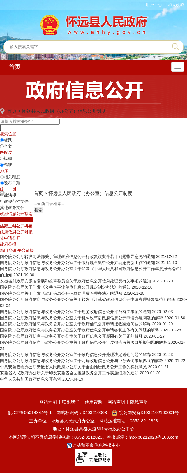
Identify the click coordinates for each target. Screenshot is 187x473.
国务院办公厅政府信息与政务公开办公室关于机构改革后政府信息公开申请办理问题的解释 (81, 317)
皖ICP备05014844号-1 (30, 412)
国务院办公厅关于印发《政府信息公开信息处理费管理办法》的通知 (61, 293)
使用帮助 (93, 401)
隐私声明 (139, 401)
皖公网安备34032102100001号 (145, 412)
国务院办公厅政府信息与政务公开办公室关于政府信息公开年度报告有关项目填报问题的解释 (83, 342)
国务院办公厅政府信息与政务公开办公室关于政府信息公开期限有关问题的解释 (71, 336)
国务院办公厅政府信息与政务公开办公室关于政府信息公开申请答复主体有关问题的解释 (79, 330)
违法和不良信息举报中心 (93, 445)
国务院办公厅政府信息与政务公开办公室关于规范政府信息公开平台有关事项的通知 (75, 311)
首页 (14, 67)
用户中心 (154, 4)
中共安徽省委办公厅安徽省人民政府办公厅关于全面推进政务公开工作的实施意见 (73, 366)
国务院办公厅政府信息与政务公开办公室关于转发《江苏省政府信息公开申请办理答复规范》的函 (87, 299)
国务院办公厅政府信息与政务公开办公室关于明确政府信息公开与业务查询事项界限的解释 (81, 360)
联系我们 (71, 401)
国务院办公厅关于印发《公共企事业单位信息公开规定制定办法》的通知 (65, 287)
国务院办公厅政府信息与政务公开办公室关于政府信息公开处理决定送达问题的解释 (75, 354)
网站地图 (48, 401)
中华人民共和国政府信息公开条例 (30, 379)
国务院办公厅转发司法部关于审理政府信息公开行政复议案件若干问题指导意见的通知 (77, 256)
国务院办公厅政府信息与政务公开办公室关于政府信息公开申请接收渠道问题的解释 (75, 324)
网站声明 (116, 401)
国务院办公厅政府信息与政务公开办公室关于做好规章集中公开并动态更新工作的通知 (77, 262)
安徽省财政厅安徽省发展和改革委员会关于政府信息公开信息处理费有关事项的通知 (75, 281)
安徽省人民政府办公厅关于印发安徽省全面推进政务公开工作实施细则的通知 (69, 373)
